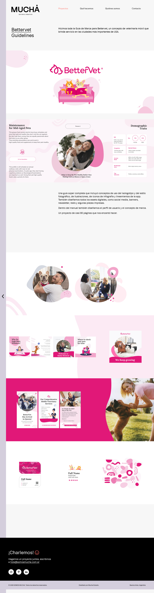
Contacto (136, 8)
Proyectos (63, 8)
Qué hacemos (86, 8)
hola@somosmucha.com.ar (24, 562)
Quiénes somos (112, 8)
